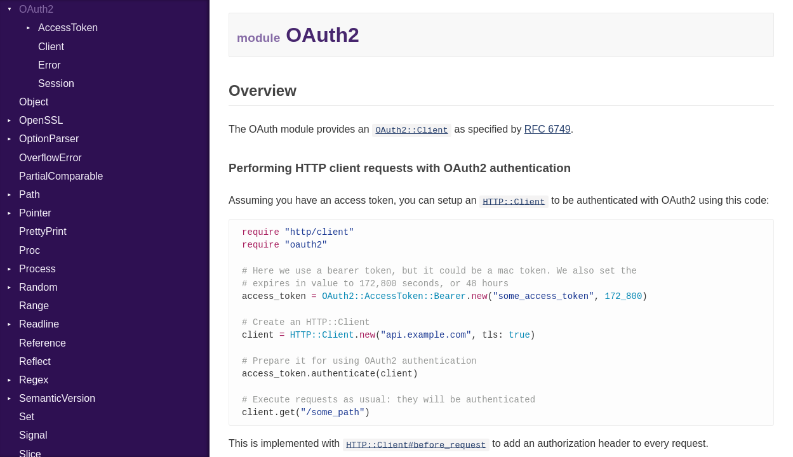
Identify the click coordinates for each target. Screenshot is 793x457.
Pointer (35, 213)
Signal (33, 435)
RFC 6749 (547, 129)
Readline (39, 324)
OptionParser (49, 138)
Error (49, 65)
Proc (29, 250)
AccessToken (68, 27)
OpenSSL (41, 120)
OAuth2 (36, 9)
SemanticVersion (57, 398)
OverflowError (50, 157)
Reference (42, 343)
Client (51, 46)
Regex (33, 379)
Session (56, 83)
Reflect (35, 361)
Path (29, 194)
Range (34, 305)
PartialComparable (61, 176)
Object (33, 101)
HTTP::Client (514, 201)
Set (26, 416)
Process (37, 268)
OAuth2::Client (411, 130)
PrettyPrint (43, 231)
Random (38, 287)
